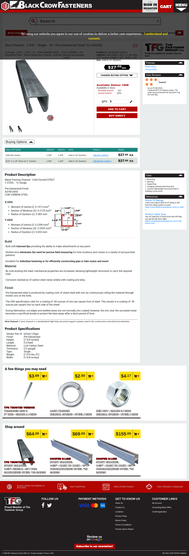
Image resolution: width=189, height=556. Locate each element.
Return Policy (150, 67)
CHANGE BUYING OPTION (117, 75)
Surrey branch (105, 93)
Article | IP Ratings (154, 200)
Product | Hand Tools (155, 214)
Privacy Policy (151, 69)
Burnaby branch (106, 90)
